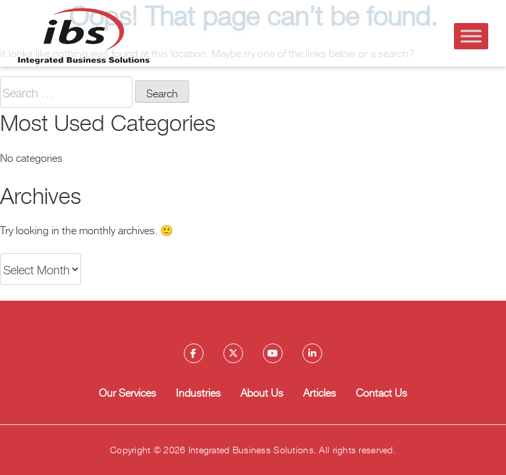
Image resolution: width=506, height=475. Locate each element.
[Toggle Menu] (471, 36)
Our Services (127, 392)
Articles (319, 392)
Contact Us (381, 392)
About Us (261, 392)
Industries (198, 392)
